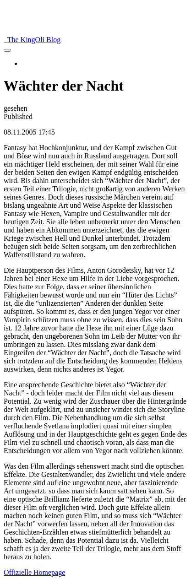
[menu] (7, 50)
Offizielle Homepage (34, 572)
